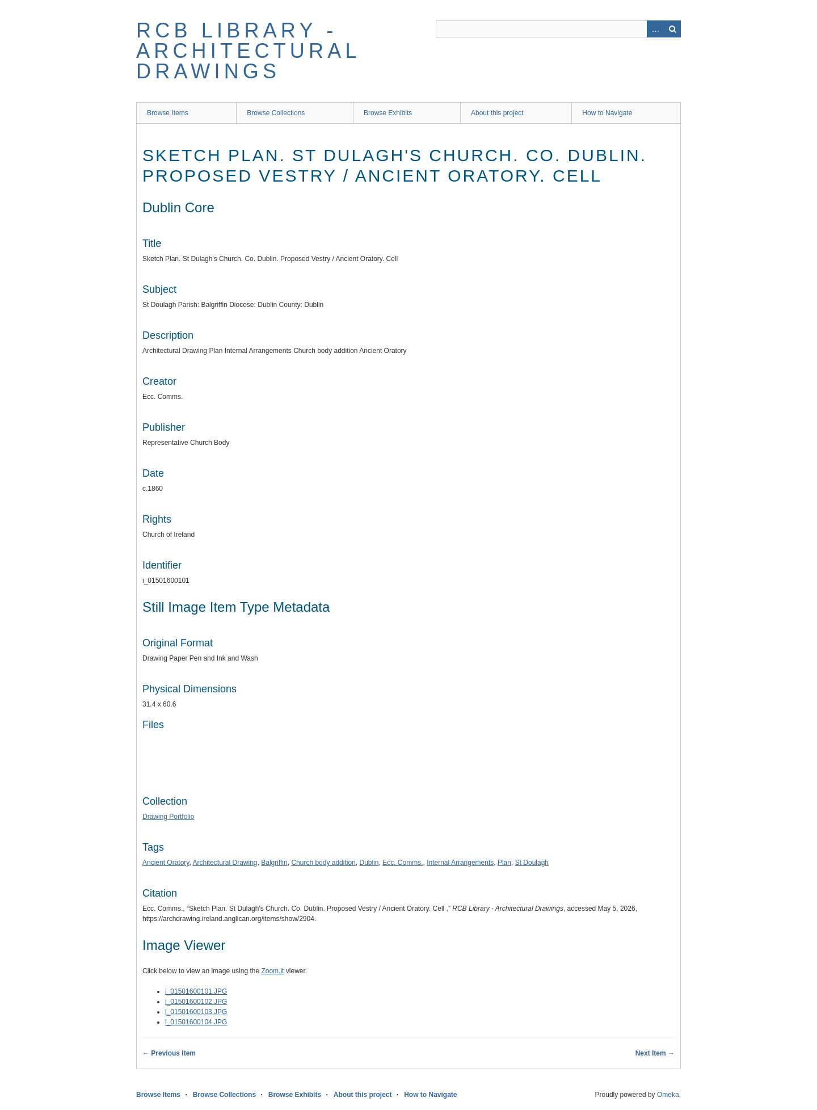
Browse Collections (276, 113)
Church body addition (323, 863)
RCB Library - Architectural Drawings (248, 51)
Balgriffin (274, 863)
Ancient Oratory (165, 863)
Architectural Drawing (225, 863)
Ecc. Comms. (402, 863)
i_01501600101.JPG (196, 991)
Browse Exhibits (388, 113)
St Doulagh (532, 863)
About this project (497, 113)
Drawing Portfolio (168, 817)
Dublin (368, 863)
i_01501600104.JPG (196, 1022)
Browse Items (167, 113)
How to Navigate (607, 113)
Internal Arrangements (460, 863)
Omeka (668, 1095)
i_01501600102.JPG (196, 1002)
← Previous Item (169, 1053)
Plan (504, 863)
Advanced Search (655, 28)
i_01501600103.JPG (196, 1012)
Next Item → (655, 1053)
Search (672, 28)
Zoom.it (272, 971)
